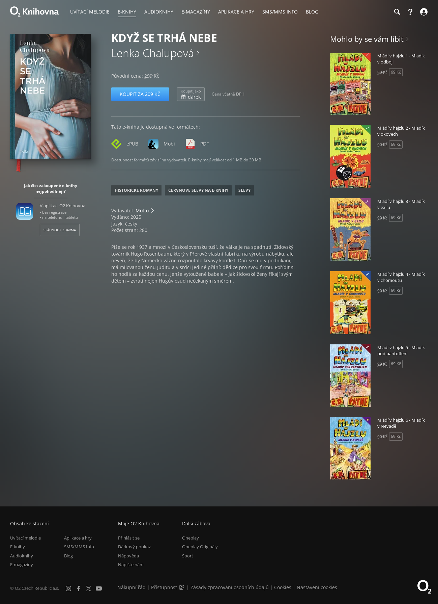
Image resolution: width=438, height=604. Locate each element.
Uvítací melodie (25, 538)
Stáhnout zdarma (59, 230)
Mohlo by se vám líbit (367, 39)
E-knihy (17, 547)
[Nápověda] (410, 12)
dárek (191, 94)
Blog (68, 556)
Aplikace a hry (78, 538)
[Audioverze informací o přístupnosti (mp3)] (182, 587)
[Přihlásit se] (423, 12)
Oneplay (190, 538)
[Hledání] (397, 12)
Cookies (282, 587)
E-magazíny (21, 564)
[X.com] (89, 588)
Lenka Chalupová (152, 53)
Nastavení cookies (317, 587)
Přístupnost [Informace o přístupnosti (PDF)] (164, 587)
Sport (187, 556)
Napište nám (131, 564)
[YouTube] (99, 588)
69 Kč (396, 72)
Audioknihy (21, 556)
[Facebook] (79, 588)
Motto (142, 210)
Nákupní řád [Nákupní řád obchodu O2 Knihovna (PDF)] (131, 587)
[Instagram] (68, 588)
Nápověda (128, 556)
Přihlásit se (129, 538)
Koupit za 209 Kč (140, 94)
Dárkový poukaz (134, 547)
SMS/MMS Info (79, 547)
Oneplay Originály (200, 547)
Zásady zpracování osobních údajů (230, 587)
